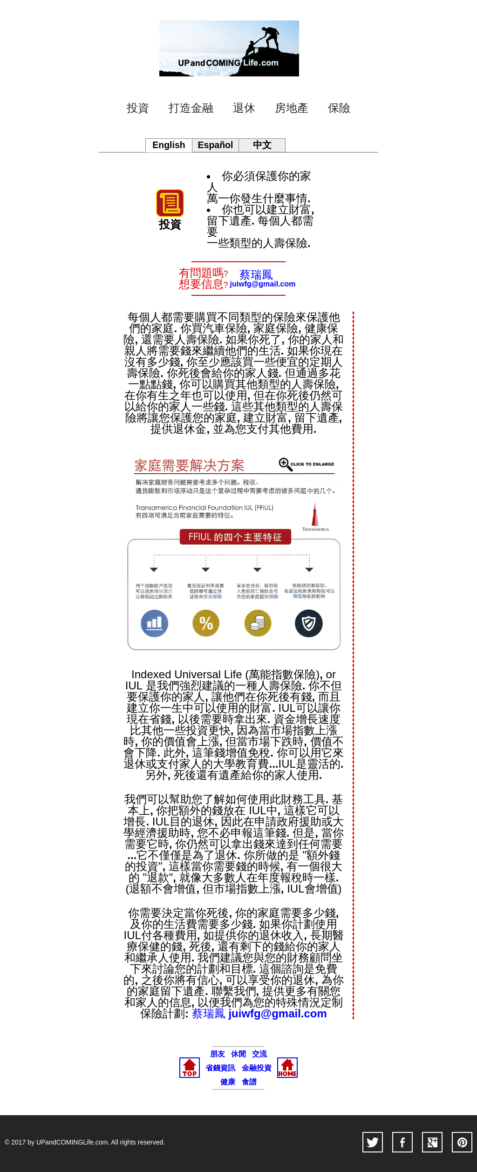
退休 (244, 108)
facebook (402, 1142)
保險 (339, 108)
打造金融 (191, 108)
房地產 (291, 108)
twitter (372, 1142)
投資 (138, 108)
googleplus (432, 1142)
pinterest (462, 1142)
